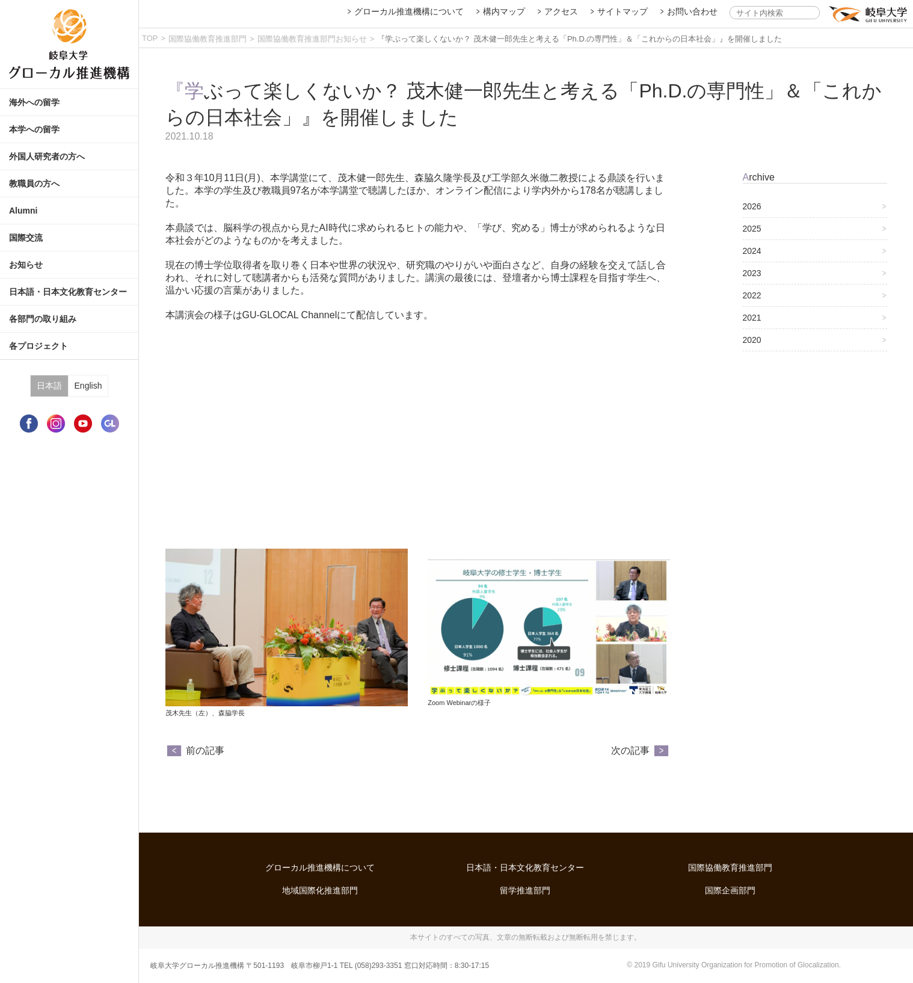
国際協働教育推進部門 (207, 38)
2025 (752, 228)
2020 (752, 340)
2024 (752, 251)
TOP (150, 38)
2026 (752, 206)
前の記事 (205, 750)
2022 (752, 295)
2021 (752, 317)
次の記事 (630, 750)
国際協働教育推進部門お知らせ (312, 38)
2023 (752, 273)
